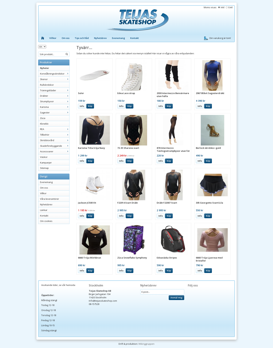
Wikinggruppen (146, 343)
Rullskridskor (47, 84)
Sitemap (44, 168)
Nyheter (44, 68)
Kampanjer (46, 162)
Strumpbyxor (54, 101)
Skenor (54, 79)
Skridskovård (54, 140)
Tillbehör (54, 134)
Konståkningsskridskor (54, 73)
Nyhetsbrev (100, 38)
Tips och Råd (82, 38)
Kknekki (44, 123)
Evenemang (118, 38)
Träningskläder (54, 90)
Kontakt (134, 38)
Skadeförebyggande (54, 145)
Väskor (44, 157)
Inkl (222, 7)
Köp (90, 106)
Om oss (65, 38)
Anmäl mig (176, 297)
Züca (42, 118)
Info (82, 106)
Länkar (43, 210)
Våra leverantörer (49, 198)
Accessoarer (54, 151)
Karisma (54, 106)
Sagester (54, 112)
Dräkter (54, 95)
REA (54, 129)
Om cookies (46, 221)
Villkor (52, 38)
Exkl (230, 7)
